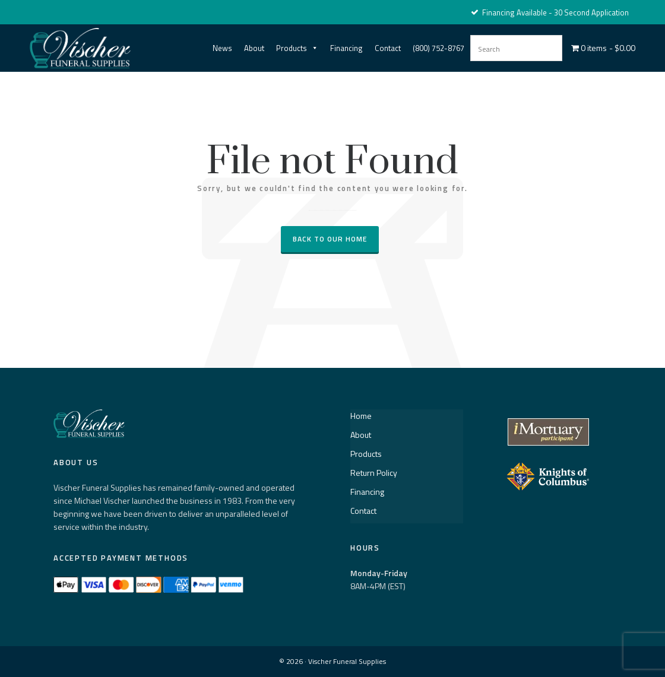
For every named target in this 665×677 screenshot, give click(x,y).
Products (297, 48)
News (222, 48)
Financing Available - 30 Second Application (550, 12)
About (254, 48)
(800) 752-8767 (438, 48)
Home (361, 415)
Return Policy (373, 472)
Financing (346, 48)
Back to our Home (330, 238)
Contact (388, 48)
